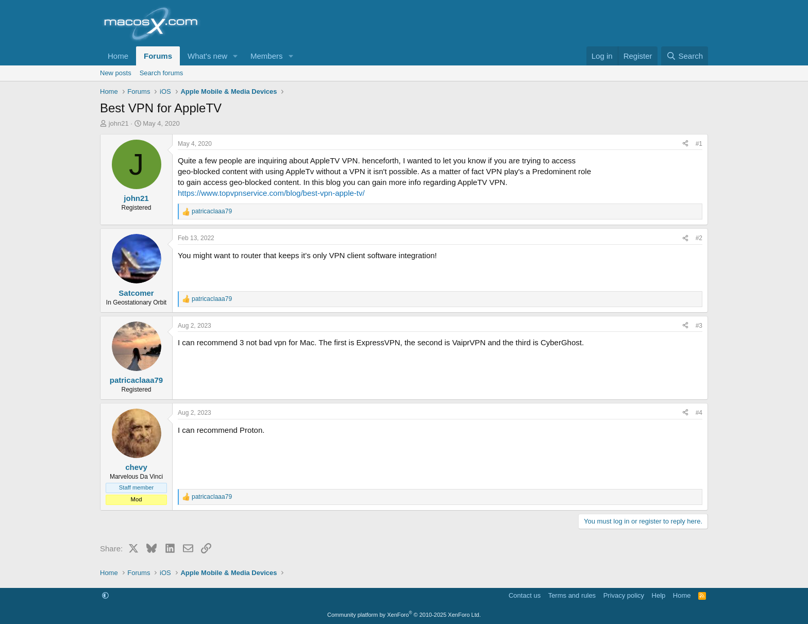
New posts (115, 73)
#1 (699, 143)
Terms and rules (572, 595)
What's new (207, 56)
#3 (699, 325)
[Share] (685, 144)
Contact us (525, 595)
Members (266, 56)
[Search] (684, 55)
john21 (119, 123)
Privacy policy (623, 595)
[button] (235, 55)
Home (118, 56)
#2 (699, 238)
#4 (699, 412)
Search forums (161, 73)
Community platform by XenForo (404, 615)
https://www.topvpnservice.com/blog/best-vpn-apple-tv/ (271, 193)
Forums (158, 56)
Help (659, 595)
